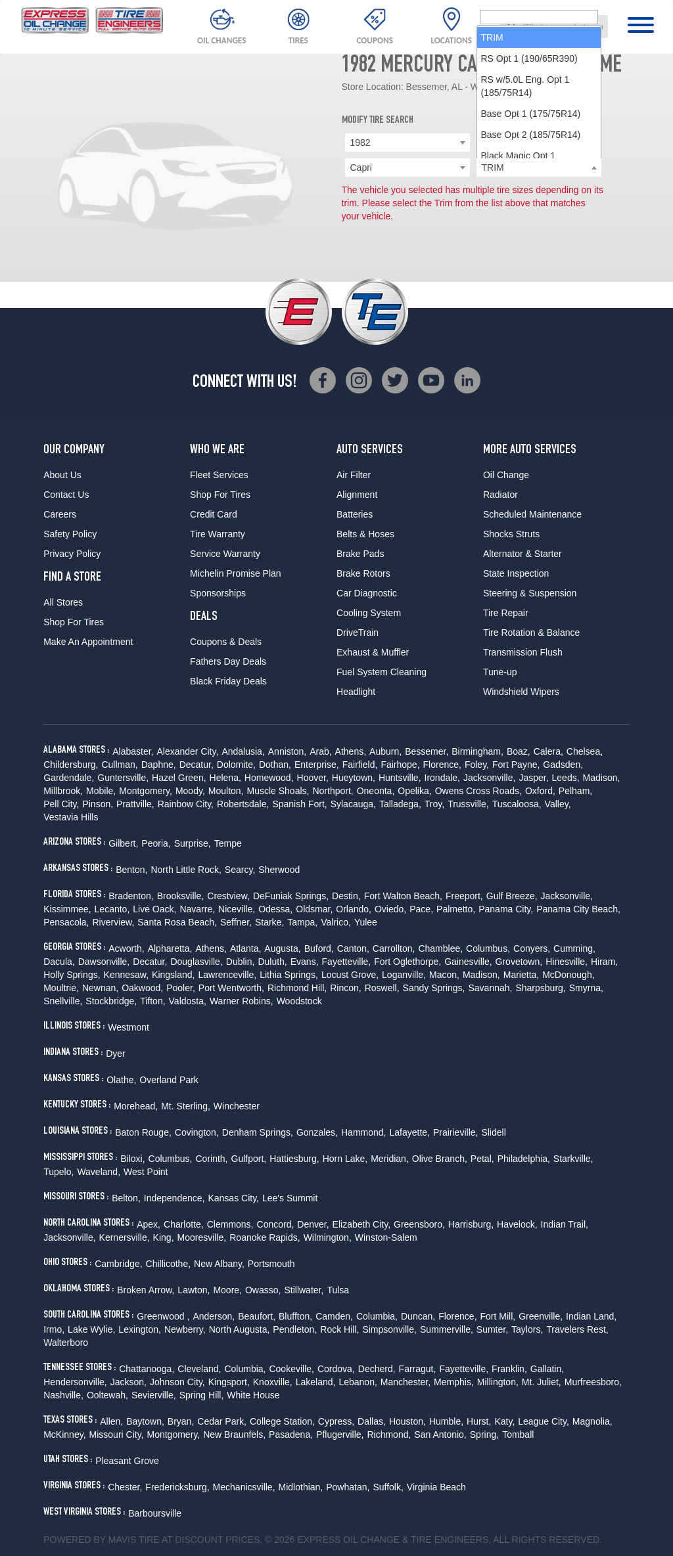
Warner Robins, (241, 1001)
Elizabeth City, (361, 1224)
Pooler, (180, 988)
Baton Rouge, (143, 1132)
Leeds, (566, 777)
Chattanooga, (146, 1369)
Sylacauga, (353, 804)
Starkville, (573, 1158)
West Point (146, 1172)
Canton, (353, 948)
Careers (59, 514)
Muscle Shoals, (278, 791)
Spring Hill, (201, 1395)
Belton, (126, 1198)
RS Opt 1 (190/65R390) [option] (529, 209)
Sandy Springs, (434, 988)
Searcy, (240, 869)
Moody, (190, 791)
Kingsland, (173, 974)
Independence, (174, 1198)
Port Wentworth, (231, 988)
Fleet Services (219, 475)
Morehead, (136, 1106)
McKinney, (64, 1434)
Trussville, (468, 804)
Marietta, (521, 974)
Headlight (355, 691)
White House (253, 1395)
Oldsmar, (314, 909)
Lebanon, (357, 1382)
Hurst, (479, 1421)
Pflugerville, (339, 1434)
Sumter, (492, 1329)
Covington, (197, 1132)
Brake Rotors (363, 573)
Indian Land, (591, 1316)
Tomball (518, 1434)
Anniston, (287, 751)
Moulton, (226, 791)
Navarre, (197, 909)
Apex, (148, 1224)
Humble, (446, 1421)
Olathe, (121, 1080)
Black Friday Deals (228, 681)
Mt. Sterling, (185, 1106)
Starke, (269, 922)
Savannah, (491, 988)
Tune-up (500, 672)
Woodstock (299, 1001)
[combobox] (553, 26)
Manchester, (405, 1382)
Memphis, (454, 1382)
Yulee (365, 922)
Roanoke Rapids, (264, 1237)
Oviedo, (390, 909)
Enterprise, (316, 764)
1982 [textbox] (360, 142)
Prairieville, (455, 1132)
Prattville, (135, 804)
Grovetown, (519, 961)
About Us (62, 475)
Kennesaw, (126, 974)
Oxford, (540, 791)
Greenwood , (163, 1316)
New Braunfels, (234, 1434)
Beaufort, (256, 1316)
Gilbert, (123, 843)
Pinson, (97, 804)
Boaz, (518, 751)
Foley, (477, 764)
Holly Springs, (71, 974)
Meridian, (390, 1158)
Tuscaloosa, (517, 804)
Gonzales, (317, 1132)
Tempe (228, 843)
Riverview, (113, 922)
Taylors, (527, 1329)
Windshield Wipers (521, 691)
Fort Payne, (516, 764)
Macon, (444, 974)
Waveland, (98, 1172)
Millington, (498, 1382)
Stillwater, (303, 1290)
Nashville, (63, 1395)
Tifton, (152, 1001)
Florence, (442, 764)
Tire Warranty (217, 534)
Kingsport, (229, 1382)
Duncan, (418, 1316)
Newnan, (100, 988)
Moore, (227, 1290)
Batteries (354, 514)
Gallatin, (547, 1369)
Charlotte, (184, 1224)
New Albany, (219, 1263)
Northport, (332, 791)
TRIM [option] (492, 188)
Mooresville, (202, 1237)
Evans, (304, 961)
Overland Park (168, 1080)
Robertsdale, (243, 804)
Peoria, (155, 843)
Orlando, (353, 909)
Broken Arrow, (145, 1290)
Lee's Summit (289, 1198)
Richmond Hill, (297, 988)
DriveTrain (357, 632)
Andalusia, (242, 751)
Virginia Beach (436, 1487)
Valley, (558, 804)
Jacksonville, (489, 777)
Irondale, (442, 777)
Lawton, (193, 1290)
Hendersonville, (75, 1382)
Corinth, (211, 1158)
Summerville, (446, 1329)
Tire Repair (505, 613)
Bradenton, (131, 896)
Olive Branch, (439, 1158)
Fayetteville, (346, 961)
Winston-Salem (386, 1237)
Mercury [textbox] (498, 142)
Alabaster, (132, 751)
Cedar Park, (221, 1421)
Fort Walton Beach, (403, 896)
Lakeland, (316, 1382)
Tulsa (338, 1290)
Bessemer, (426, 751)
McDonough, (568, 974)
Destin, (346, 896)
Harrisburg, (471, 1224)
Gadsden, (563, 764)
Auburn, (385, 751)
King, (163, 1237)
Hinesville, (566, 961)
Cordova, (336, 1369)
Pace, (421, 909)
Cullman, (119, 764)
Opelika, (414, 791)
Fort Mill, (498, 1316)
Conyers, (531, 948)
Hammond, (363, 1132)
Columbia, (377, 1316)
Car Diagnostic (366, 593)
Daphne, (158, 764)
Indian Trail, (564, 1224)
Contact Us (66, 494)
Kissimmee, (67, 909)
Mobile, (101, 791)
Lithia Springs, (289, 974)
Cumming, (574, 948)
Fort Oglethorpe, (407, 961)
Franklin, (509, 1369)
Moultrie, (61, 988)
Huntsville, (400, 777)
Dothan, (275, 764)
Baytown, (145, 1421)
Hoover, (313, 777)
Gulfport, (249, 1158)
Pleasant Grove (127, 1461)
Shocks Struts (511, 534)
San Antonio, (440, 1434)
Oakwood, (142, 988)
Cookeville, (291, 1369)
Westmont (128, 1027)
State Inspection (516, 573)
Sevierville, (153, 1395)
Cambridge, (118, 1263)
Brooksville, (180, 896)
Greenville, (541, 1316)
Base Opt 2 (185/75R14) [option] (531, 285)
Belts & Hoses (365, 534)
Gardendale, (68, 777)
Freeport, (464, 896)
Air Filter (353, 475)
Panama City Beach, (578, 909)
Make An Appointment (88, 641)
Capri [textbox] (361, 167)
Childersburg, (70, 764)
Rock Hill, (339, 1329)
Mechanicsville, (244, 1487)
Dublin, (240, 961)
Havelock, (517, 1224)
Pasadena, (291, 1434)
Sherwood (279, 869)
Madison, (601, 777)
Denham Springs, (257, 1132)
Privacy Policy (72, 553)
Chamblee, (440, 948)
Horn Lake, (345, 1158)
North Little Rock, (186, 869)
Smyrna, (586, 988)
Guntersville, (123, 777)
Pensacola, (66, 922)
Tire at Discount (181, 1539)
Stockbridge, (111, 1001)
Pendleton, (295, 1329)
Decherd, (377, 1369)
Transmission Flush (523, 652)
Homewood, (269, 777)
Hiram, (604, 961)
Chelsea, (585, 751)
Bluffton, (295, 1316)
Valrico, (336, 922)
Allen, (111, 1421)
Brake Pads (360, 553)
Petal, (482, 1158)
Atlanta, (245, 948)
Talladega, (400, 804)
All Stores (63, 602)
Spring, (484, 1434)
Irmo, (53, 1329)
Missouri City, (116, 1434)
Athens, (350, 751)
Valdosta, (187, 1001)
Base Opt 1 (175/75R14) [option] (531, 264)
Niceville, (236, 909)
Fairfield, (360, 764)
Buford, (319, 948)
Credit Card (213, 514)
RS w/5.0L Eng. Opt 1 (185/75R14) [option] (525, 237)
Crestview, (228, 896)
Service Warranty (225, 553)
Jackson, (128, 1382)
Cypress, (336, 1421)
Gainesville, (468, 961)
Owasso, (263, 1290)
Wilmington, (328, 1237)
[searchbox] (539, 168)
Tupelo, (58, 1172)
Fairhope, (400, 764)
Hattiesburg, (294, 1158)
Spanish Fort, (299, 804)
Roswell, (382, 988)
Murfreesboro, (593, 1382)
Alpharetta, (170, 948)
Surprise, (192, 843)
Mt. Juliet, (541, 1382)
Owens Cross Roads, (478, 791)
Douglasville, (196, 961)
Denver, (313, 1224)
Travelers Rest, (577, 1329)
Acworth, (126, 948)
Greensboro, (419, 1224)
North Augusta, (239, 1329)
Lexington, (139, 1329)
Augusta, (282, 948)
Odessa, (275, 909)
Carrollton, (394, 948)
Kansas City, (233, 1198)
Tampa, (302, 922)
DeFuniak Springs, (291, 896)
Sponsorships (218, 593)
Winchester (237, 1106)
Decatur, (196, 764)
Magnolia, (592, 1421)
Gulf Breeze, (512, 896)
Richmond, (389, 1434)
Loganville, (404, 974)
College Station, (282, 1421)
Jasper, (533, 777)
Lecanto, (112, 909)
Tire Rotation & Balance (531, 632)
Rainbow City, (186, 804)
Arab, (320, 751)
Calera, (548, 751)
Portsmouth (271, 1263)
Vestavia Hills (70, 817)
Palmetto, (455, 909)
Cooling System (368, 613)
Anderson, (214, 1316)
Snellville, (62, 1001)
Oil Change (506, 475)
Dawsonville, (104, 961)
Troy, (434, 804)
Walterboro (65, 1342)
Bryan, (181, 1421)
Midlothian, (301, 1487)
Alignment (356, 494)
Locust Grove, (350, 974)
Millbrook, (63, 791)
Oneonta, (376, 791)
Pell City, (61, 804)
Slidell (493, 1132)
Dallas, (372, 1421)
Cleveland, (199, 1369)
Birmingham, (477, 751)
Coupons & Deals (226, 641)
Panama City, (505, 909)
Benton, (131, 869)
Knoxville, (272, 1382)
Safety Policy (70, 534)
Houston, (407, 1421)
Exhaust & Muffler (372, 652)
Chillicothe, (168, 1263)
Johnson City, (177, 1382)
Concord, (275, 1224)
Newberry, (185, 1329)
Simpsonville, (389, 1329)
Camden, (334, 1316)
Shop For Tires (73, 622)
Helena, (225, 777)
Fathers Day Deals (228, 661)
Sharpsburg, (540, 988)
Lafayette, (409, 1132)
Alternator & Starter (522, 553)
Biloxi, (132, 1158)
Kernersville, (124, 1237)
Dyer (116, 1053)
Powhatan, (347, 1487)
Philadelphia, (524, 1158)
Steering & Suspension (529, 593)
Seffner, (236, 922)
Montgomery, (145, 791)
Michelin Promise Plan (235, 573)
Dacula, (58, 961)
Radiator (500, 494)
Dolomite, (236, 764)
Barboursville (154, 1513)
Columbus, (488, 948)
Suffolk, (388, 1487)
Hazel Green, (179, 777)
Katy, (504, 1421)
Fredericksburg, (177, 1487)
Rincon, (345, 988)
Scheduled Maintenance (532, 514)
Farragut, (417, 1369)
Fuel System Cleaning (381, 672)
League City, (543, 1421)
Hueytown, (353, 777)
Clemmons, (230, 1224)
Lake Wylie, (91, 1329)
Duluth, (272, 961)
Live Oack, (154, 909)
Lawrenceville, (227, 974)
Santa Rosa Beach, (177, 922)
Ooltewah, (107, 1395)
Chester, (125, 1487)
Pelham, (575, 791)
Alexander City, (187, 751)
